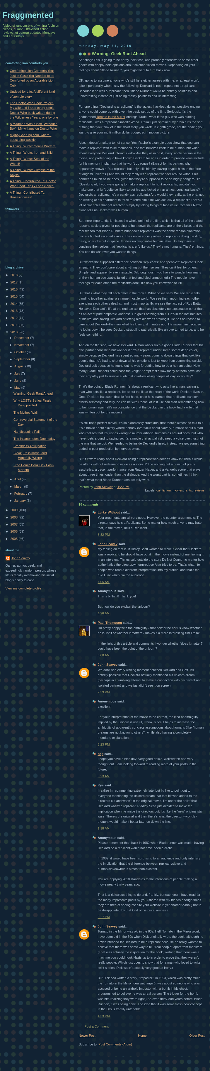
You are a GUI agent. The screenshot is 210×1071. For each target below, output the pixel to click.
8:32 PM (104, 534)
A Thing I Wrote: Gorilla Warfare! (33, 146)
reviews (199, 490)
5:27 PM (104, 917)
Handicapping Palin (27, 431)
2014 (15, 303)
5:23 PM (104, 744)
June (18, 380)
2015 (15, 296)
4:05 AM (104, 582)
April (18, 479)
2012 (15, 318)
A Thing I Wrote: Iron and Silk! (31, 152)
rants (188, 490)
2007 (15, 524)
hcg (101, 754)
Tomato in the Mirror (110, 117)
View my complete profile (24, 588)
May (17, 387)
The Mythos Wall (25, 412)
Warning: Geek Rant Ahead (33, 393)
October (20, 352)
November (22, 345)
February (21, 493)
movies (178, 490)
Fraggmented (28, 15)
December (22, 337)
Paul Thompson (110, 622)
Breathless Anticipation (29, 446)
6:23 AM (104, 776)
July (17, 373)
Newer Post (87, 1035)
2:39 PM (104, 692)
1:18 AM (104, 828)
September (22, 359)
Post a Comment (97, 1026)
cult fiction (163, 490)
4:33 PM (104, 1016)
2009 (15, 510)
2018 (15, 275)
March (19, 486)
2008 (15, 517)
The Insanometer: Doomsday (34, 438)
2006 (15, 531)
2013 (15, 310)
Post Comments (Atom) (115, 1044)
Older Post (196, 1035)
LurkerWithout (109, 512)
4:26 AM (104, 613)
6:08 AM (104, 655)
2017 (15, 282)
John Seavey (108, 544)
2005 (15, 538)
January (20, 500)
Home (142, 1035)
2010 (15, 332)
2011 (15, 325)
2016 (15, 289)
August (19, 366)
